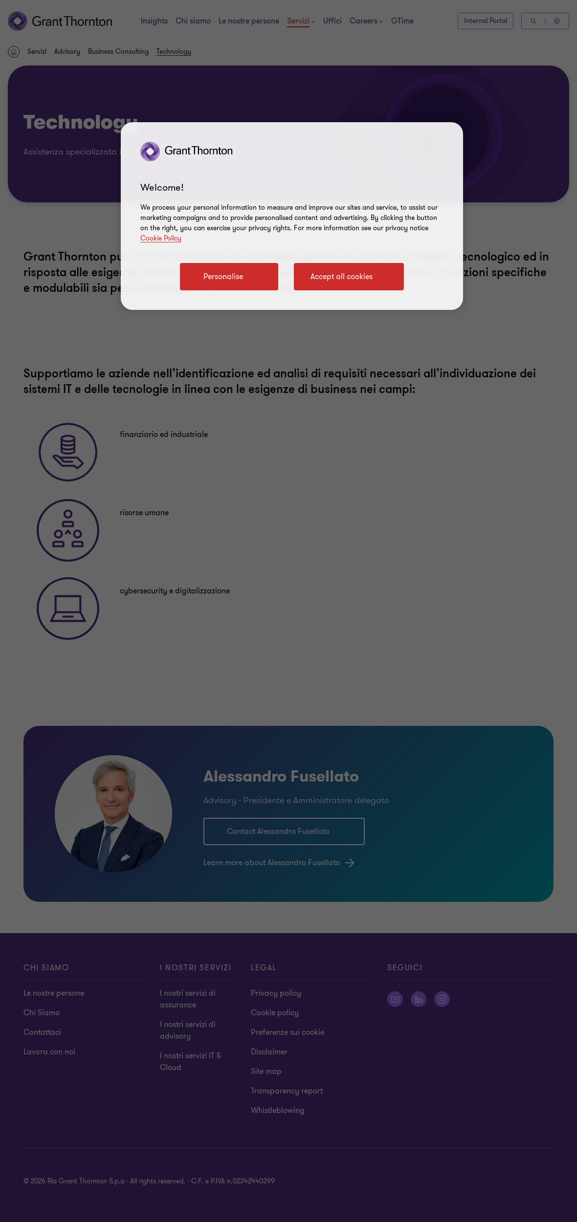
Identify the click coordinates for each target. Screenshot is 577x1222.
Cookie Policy (160, 238)
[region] (292, 216)
